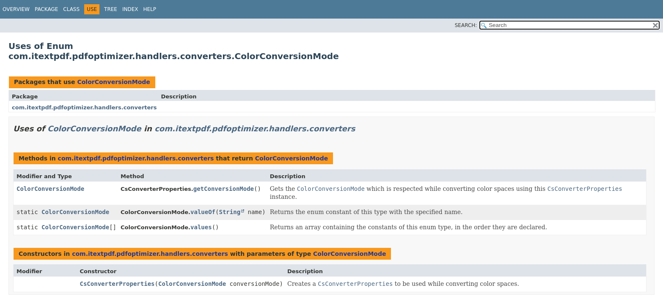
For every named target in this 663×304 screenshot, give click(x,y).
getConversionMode (223, 188)
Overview (16, 9)
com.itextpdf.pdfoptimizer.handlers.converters (84, 107)
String (230, 212)
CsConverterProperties (117, 283)
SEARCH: (466, 25)
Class (71, 9)
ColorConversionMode (113, 82)
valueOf (202, 212)
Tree (110, 9)
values (201, 227)
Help (149, 9)
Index (130, 9)
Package (46, 9)
